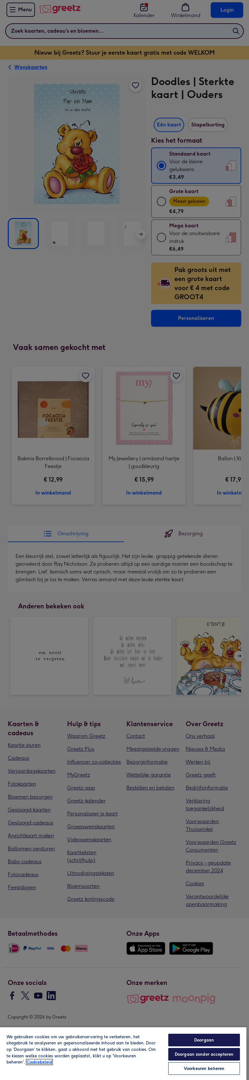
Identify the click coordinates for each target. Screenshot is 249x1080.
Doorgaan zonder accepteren (204, 1054)
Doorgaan (204, 1040)
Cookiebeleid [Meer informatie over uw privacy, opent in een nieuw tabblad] (39, 1062)
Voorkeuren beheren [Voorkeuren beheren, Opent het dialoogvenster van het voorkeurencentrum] (204, 1068)
